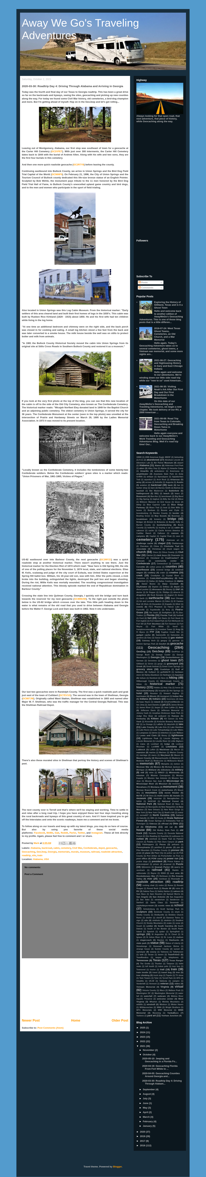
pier (178, 847)
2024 (143, 1032)
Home (75, 1020)
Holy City (167, 688)
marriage (143, 755)
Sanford (139, 903)
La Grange (148, 724)
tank (141, 955)
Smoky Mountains (155, 923)
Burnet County (143, 525)
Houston (154, 693)
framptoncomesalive (145, 629)
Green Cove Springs (171, 666)
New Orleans (154, 810)
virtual (179, 986)
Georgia (52, 851)
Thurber (158, 964)
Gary (149, 638)
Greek (139, 666)
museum (84, 851)
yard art (151, 1015)
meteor (177, 764)
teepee (158, 957)
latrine (154, 733)
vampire (175, 981)
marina (152, 753)
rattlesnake (141, 873)
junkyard (162, 716)
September (149, 1089)
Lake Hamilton (176, 727)
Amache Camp (176, 468)
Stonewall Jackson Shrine (166, 946)
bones (139, 510)
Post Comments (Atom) (50, 1027)
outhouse (176, 836)
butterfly (151, 528)
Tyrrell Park (167, 978)
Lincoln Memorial (144, 741)
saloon (176, 891)
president (157, 861)
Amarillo (144, 471)
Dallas (152, 581)
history (141, 687)
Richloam (163, 876)
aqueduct (148, 480)
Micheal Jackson (172, 767)
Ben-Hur (154, 496)
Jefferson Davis (148, 710)
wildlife (139, 1004)
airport (180, 463)
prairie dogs (142, 862)
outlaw (140, 838)
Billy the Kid (168, 499)
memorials (64, 851)
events (139, 606)
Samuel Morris (173, 894)
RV (137, 891)
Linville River (161, 741)
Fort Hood (175, 618)
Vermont (153, 984)
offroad (164, 823)
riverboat (163, 879)
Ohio (175, 823)
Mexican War (142, 767)
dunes (180, 595)
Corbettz (176, 564)
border (176, 513)
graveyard (172, 663)
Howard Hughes (171, 693)
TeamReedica (142, 957)
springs (140, 934)
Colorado (140, 561)
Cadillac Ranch (143, 533)
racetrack (140, 870)
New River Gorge (172, 810)
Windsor (163, 1004)
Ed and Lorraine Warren (150, 601)
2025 (143, 1027)
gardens (140, 638)
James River (145, 708)
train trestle (142, 972)
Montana (155, 787)
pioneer (175, 850)
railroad (95, 851)
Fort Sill (139, 624)
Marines (162, 753)
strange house (143, 949)
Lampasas (143, 733)
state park (141, 943)
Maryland (165, 755)
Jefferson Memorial (170, 710)
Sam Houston (156, 894)
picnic (169, 847)
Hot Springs (174, 691)
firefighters (167, 613)
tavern (161, 955)
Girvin (150, 664)
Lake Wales (178, 730)
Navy (177, 804)
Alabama (35, 848)
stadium (179, 937)
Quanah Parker (162, 867)
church (141, 551)
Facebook (39, 832)
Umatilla (140, 981)
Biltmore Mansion (148, 502)
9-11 (141, 460)
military (179, 769)
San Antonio (159, 897)
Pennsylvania (143, 847)
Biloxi (180, 499)
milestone (166, 770)
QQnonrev (146, 867)
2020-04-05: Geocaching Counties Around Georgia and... (161, 1075)
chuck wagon (172, 549)
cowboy (151, 572)
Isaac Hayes (144, 702)
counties (171, 566)
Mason (177, 755)
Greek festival (152, 666)
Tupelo (169, 975)
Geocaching (28, 851)
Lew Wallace (177, 733)
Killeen (155, 718)
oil (137, 827)
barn (153, 488)
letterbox (165, 733)
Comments (146, 287)
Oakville (143, 818)
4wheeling (178, 457)
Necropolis (153, 807)
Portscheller (166, 856)
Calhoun (161, 533)
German (139, 661)
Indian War (178, 696)
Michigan (140, 770)
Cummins (140, 578)
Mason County (143, 758)
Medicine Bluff (143, 761)
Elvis (146, 604)
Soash (139, 926)
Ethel (178, 604)
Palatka (150, 842)
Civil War (77, 848)
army (138, 482)
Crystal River (172, 576)
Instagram (97, 832)
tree (178, 972)
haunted (179, 675)
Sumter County (162, 949)
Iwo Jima (140, 705)
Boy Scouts (161, 516)
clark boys (161, 555)
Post (178, 856)
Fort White (158, 627)
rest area (174, 873)
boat (165, 508)
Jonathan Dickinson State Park (166, 713)
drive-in (176, 592)
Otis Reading (151, 836)
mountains (151, 792)
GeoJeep (42, 851)
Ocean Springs (155, 821)
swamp (153, 952)
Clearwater (175, 555)
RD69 (163, 873)
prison (156, 864)
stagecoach (146, 940)
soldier (149, 926)
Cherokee (144, 546)
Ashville (158, 482)
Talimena (164, 952)
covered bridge (163, 570)
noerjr (180, 813)
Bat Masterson (156, 491)
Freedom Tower (165, 629)
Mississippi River (145, 783)
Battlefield (174, 490)
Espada (168, 604)
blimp (138, 505)
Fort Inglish (141, 621)
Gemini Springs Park (145, 644)
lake (181, 724)
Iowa (181, 699)
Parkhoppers (148, 845)
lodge (167, 744)
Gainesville (161, 635)
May (145, 1107)
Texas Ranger (176, 960)
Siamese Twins (173, 918)
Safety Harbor (163, 891)
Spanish (150, 932)
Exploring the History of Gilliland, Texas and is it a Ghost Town (168, 305)
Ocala (160, 818)
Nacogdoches (173, 798)
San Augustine (176, 897)
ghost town (169, 660)
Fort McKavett (174, 621)
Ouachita (164, 836)
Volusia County (149, 990)
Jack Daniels (153, 705)
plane (148, 853)
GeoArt (162, 644)
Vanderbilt (140, 984)
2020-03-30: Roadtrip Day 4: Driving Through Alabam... (162, 1082)
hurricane (141, 696)
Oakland (179, 815)
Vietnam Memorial (145, 987)
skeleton (168, 920)
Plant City (159, 853)
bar (178, 485)
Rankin (175, 870)
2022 (143, 1041)
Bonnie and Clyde (170, 510)
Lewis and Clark (148, 735)
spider (162, 932)
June (146, 1103)
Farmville (140, 610)
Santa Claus (156, 903)
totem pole (163, 966)
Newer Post (31, 1020)
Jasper (157, 708)
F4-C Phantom (156, 607)
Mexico (157, 767)
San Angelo (142, 897)
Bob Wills (175, 508)
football (179, 615)
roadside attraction (111, 851)
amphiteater (142, 474)
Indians (157, 698)
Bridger (139, 522)
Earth (142, 598)
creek (139, 575)
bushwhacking (164, 525)
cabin (56, 848)
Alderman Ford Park (174, 465)
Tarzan (151, 955)
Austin (180, 482)
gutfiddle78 (165, 672)
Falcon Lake (173, 607)
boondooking (142, 513)
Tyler (156, 978)
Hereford (153, 678)
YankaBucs (173, 1013)
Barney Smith (164, 488)
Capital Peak (166, 536)
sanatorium (160, 900)
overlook (153, 839)
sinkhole (156, 920)
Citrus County (168, 552)
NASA (139, 801)
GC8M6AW (80, 599)
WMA (159, 1007)
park (180, 841)
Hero (163, 678)
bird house (165, 502)
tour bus (176, 966)
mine (151, 773)
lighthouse (177, 735)
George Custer (163, 655)
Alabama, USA (41, 859)
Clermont (140, 558)
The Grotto (145, 964)
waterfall (148, 996)
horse (177, 688)
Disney (169, 589)
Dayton (155, 587)
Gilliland (140, 664)
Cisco (155, 552)
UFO (178, 978)
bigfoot (156, 499)
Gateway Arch (148, 641)
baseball (140, 491)
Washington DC (143, 993)
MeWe (50, 832)
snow (178, 923)
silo (34, 855)
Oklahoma (151, 826)
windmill (151, 1004)
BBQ (156, 494)
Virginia (165, 986)
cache (151, 531)
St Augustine (158, 934)
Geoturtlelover (172, 657)
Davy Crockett (170, 584)
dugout (170, 595)
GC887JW (28, 698)
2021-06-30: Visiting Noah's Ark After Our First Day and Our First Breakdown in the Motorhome (168, 392)
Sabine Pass (148, 891)
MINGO (161, 773)
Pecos (162, 844)
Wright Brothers (173, 1007)
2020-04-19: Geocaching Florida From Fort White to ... (159, 1067)
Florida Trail (166, 615)
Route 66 (166, 888)
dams (180, 581)
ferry (168, 610)
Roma (170, 885)
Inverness (171, 699)
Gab (57, 832)
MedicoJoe (158, 761)
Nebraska (140, 807)
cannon (175, 533)
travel (154, 972)
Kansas (175, 716)
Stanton (160, 940)
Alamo (158, 465)
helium (143, 678)
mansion (140, 752)
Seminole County (162, 912)
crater (162, 573)
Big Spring (144, 499)
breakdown (142, 519)
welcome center (165, 999)
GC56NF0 (57, 174)
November (149, 1050)
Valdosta (163, 981)
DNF (178, 589)
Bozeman (176, 516)
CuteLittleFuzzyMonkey (161, 578)
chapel (161, 543)
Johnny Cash (142, 713)
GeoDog (141, 651)
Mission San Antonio (157, 778)
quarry (177, 867)
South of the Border (157, 929)
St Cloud (172, 934)
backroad (47, 848)
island (157, 702)
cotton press (155, 567)
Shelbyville (159, 915)
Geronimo (152, 661)
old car (169, 827)
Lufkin (152, 750)
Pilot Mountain (143, 850)
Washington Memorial (164, 993)
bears (177, 494)
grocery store (144, 669)
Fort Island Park (157, 621)
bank (170, 485)
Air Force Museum (163, 462)
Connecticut (162, 564)
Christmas (156, 549)
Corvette (140, 567)
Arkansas (175, 479)
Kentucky (141, 718)
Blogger (117, 1166)
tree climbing (143, 975)
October (147, 1054)
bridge (171, 518)
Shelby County (143, 915)
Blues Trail (154, 508)
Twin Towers (145, 978)
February (148, 1121)
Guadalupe (165, 669)
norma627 (144, 815)
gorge (160, 664)
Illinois (153, 696)
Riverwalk (175, 879)
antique (150, 477)
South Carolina (165, 926)
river (149, 878)
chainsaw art (172, 540)
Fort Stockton (154, 623)
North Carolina (161, 815)
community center (166, 561)
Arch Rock (161, 480)
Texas (157, 960)
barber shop (141, 488)
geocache (111, 848)
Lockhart (155, 744)
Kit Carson (169, 719)
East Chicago (177, 598)
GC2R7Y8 (78, 164)
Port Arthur (152, 856)
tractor (153, 970)
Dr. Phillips (164, 592)
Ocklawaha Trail (173, 821)
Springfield (174, 932)
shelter (149, 918)
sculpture (141, 911)
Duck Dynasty (157, 595)
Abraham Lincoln (172, 460)
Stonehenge (141, 946)
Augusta (169, 482)
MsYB (139, 795)
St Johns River (153, 937)
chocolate (141, 549)
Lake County (147, 727)
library (164, 736)
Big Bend (179, 496)
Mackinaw (164, 749)
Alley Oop (152, 468)
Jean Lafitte (169, 708)
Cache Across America (169, 531)
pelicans (175, 845)
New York (140, 813)
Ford (141, 618)
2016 (143, 1145)
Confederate (90, 848)
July (145, 1098)
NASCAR (152, 801)
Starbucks (174, 940)
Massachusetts (161, 758)
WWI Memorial (165, 1010)
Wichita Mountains (170, 1002)
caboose (140, 531)
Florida (150, 615)
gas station (177, 637)
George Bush (143, 655)
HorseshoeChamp (145, 690)
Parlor (72, 832)
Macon (177, 750)
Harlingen (167, 675)
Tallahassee (178, 952)
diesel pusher (142, 589)
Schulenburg (149, 909)
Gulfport (152, 672)
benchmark (166, 496)
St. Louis (168, 937)
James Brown (177, 705)
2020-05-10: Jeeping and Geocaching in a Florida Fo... (159, 1060)
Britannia (161, 522)
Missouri (163, 783)
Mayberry (176, 758)
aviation (143, 485)
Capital (153, 536)
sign (138, 920)
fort (150, 618)
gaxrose (175, 641)
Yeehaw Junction (169, 1015)
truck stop (158, 975)
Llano (142, 744)
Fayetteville (155, 610)
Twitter (81, 832)
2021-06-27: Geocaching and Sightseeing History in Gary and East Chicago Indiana (168, 364)
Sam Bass (141, 894)
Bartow (177, 488)
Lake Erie (162, 727)
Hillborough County (145, 681)
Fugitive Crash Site (170, 632)
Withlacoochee (146, 1007)
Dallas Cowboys (166, 581)
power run (172, 858)
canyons (140, 536)
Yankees (140, 1016)
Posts (143, 282)
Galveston (175, 635)
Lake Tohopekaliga (161, 730)
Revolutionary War (145, 876)
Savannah (174, 903)
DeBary (166, 587)
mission (140, 775)
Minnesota (174, 772)
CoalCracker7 (172, 558)
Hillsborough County (169, 681)
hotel (139, 693)
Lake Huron (144, 730)
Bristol (150, 522)
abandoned (153, 459)
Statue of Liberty (172, 943)
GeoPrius (176, 652)
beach (166, 493)
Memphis (165, 764)
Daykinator (141, 586)
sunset (177, 949)
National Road (164, 804)
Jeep (180, 707)
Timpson (170, 964)
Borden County (160, 513)
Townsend (141, 970)
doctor (139, 592)
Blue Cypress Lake (156, 505)
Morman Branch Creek (146, 790)
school (178, 905)
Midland (152, 770)
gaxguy (164, 641)
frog (178, 629)
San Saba (145, 900)
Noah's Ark (169, 813)
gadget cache (143, 635)
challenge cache (144, 543)
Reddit (64, 832)
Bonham (151, 510)
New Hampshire (168, 807)
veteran (164, 983)
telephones (174, 957)
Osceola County (155, 833)
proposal (167, 864)
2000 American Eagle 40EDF (158, 457)
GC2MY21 (105, 559)
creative (173, 572)
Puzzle (179, 864)
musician (158, 798)
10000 (139, 457)
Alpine (163, 468)
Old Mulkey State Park (164, 830)
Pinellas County (160, 850)
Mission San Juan (153, 781)
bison (177, 502)
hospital (162, 691)
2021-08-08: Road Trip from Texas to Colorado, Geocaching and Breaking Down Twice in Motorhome (168, 424)
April (146, 1112)
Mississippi (172, 781)
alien (141, 468)
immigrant (164, 696)
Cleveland (154, 558)
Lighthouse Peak (150, 738)
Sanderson (175, 900)
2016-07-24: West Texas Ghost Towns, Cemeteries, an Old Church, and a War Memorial (167, 334)
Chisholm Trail (171, 546)
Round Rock (152, 888)
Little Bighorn (177, 741)
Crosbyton (155, 576)
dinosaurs (157, 589)
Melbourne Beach (175, 761)
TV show (179, 975)
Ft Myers (140, 632)
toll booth (149, 966)
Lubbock (140, 749)
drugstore (141, 595)
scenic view (164, 905)
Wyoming (156, 1013)
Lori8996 (155, 747)
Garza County (161, 638)
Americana (174, 471)
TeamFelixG (173, 954)
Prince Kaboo (173, 862)
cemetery (66, 848)
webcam (161, 996)
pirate (138, 853)
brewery (157, 519)
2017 (143, 1141)
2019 (143, 1136)
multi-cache (163, 795)
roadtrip (26, 855)
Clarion (149, 555)
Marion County (176, 753)
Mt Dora (150, 796)
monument (170, 786)
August (147, 1094)
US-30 (151, 981)
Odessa (153, 823)
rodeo (161, 885)
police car (171, 853)
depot (101, 848)
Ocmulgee (140, 824)
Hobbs (157, 688)
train (39, 855)
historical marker (162, 683)
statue (154, 942)
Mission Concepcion (160, 775)
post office (141, 858)
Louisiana (171, 746)
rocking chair (149, 885)
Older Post (120, 1020)
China (156, 546)
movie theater (172, 792)
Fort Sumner (170, 624)
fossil (175, 627)
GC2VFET (56, 151)
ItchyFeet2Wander (172, 702)
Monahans (141, 787)
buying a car (164, 528)
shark (177, 912)
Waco (162, 990)
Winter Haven (177, 1004)
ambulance (159, 471)
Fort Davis (162, 618)
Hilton (139, 684)
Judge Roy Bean (144, 716)
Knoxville (149, 722)
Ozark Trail (167, 839)
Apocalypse (162, 477)
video (177, 983)
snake (169, 923)
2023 (143, 1036)
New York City (154, 813)
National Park (144, 804)
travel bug (166, 972)
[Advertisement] (75, 988)
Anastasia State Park (164, 474)
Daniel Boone (148, 584)
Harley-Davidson (151, 675)
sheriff (159, 918)
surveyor (140, 952)
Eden (167, 601)
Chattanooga (177, 543)
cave (178, 536)
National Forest (170, 801)
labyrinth (171, 724)
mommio (176, 784)
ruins (178, 888)
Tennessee (142, 960)
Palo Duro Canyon (165, 842)
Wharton (153, 1002)
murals (75, 851)
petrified (158, 847)
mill (142, 772)
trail (162, 969)
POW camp (157, 858)
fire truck (153, 613)
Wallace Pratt (174, 990)
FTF (152, 632)
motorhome (167, 790)
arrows (148, 482)
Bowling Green (143, 516)
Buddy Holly (174, 522)
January (147, 1126)
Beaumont (141, 496)
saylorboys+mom (145, 905)
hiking (173, 677)
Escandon (156, 604)
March (146, 1117)
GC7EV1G (65, 695)
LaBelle (159, 724)
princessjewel (142, 864)
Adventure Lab (143, 463)
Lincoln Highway (171, 738)
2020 (143, 1131)
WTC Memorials (144, 1010)
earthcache (156, 598)
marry (154, 755)
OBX (152, 818)
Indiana (144, 698)
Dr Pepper (150, 592)
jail (164, 704)
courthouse (142, 569)
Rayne (153, 873)
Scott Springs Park (169, 909)
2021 (143, 1046)
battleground (142, 493)
